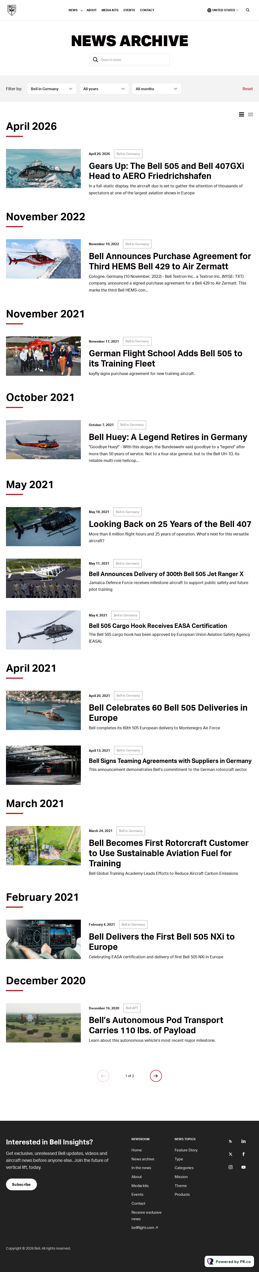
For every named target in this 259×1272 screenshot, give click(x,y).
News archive (142, 1158)
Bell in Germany (128, 154)
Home (136, 1149)
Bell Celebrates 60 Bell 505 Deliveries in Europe (168, 712)
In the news (141, 1167)
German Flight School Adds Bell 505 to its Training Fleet (166, 358)
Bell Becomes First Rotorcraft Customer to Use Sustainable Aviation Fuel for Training (169, 852)
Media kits (110, 10)
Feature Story (186, 1149)
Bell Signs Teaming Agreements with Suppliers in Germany (170, 760)
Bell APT (132, 1008)
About (92, 10)
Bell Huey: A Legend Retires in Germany (168, 436)
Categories (184, 1167)
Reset (248, 88)
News (73, 10)
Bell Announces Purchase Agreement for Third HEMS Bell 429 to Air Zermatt (170, 260)
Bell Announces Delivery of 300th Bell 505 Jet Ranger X (166, 574)
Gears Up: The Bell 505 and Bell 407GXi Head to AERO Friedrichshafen (166, 170)
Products (182, 1194)
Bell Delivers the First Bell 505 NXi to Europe (162, 941)
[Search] (96, 60)
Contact (147, 10)
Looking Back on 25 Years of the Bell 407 (170, 523)
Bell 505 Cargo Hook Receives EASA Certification (158, 625)
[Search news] (129, 60)
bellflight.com (142, 1227)
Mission (181, 1176)
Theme (181, 1185)
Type (179, 1158)
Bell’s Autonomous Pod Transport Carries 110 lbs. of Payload (156, 1024)
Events (129, 10)
